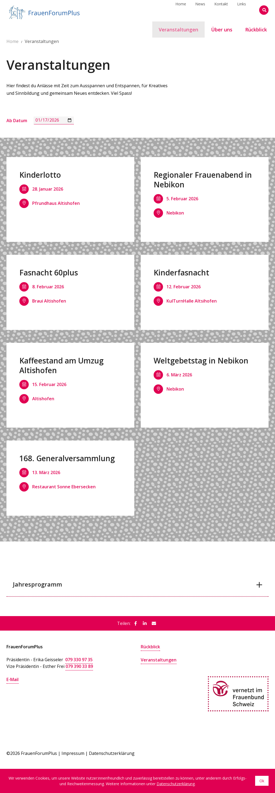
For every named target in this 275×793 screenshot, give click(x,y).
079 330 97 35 (79, 660)
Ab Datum (16, 120)
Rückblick (150, 647)
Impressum (72, 753)
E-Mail (12, 679)
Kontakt (221, 9)
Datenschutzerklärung (112, 753)
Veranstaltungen (158, 660)
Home (180, 9)
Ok (261, 781)
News (200, 9)
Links (241, 9)
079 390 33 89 (79, 666)
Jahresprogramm (37, 584)
